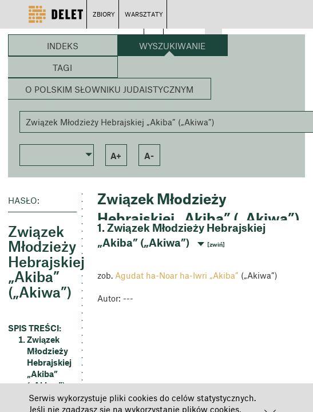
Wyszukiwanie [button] (172, 46)
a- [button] (149, 155)
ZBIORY (104, 14)
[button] (56, 154)
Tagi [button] (62, 67)
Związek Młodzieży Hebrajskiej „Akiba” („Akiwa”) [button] (49, 362)
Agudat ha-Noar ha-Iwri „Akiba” (177, 275)
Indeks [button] (62, 46)
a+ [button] (115, 155)
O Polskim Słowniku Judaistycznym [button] (109, 89)
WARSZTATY (144, 14)
